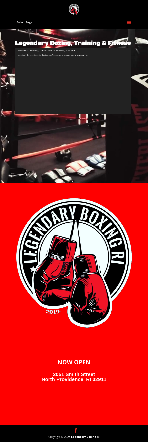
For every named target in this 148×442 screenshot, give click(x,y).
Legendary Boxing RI (85, 437)
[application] (73, 81)
